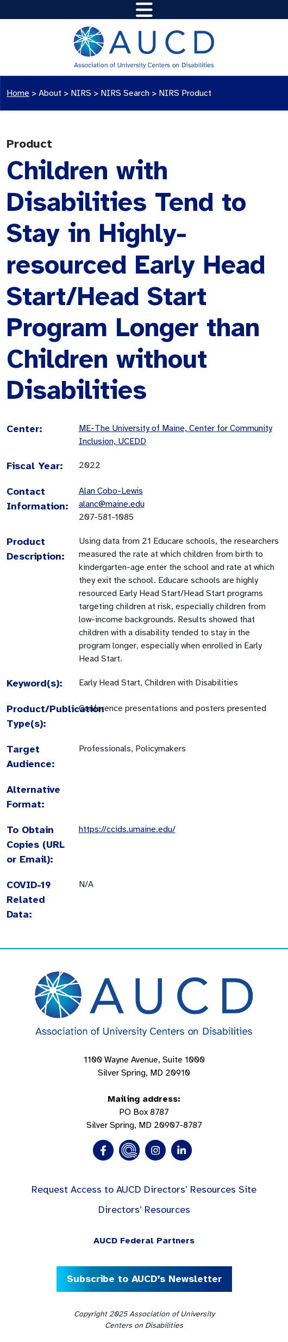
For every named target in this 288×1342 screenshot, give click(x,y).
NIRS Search (125, 93)
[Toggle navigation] (144, 9)
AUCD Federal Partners (144, 1240)
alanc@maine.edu (112, 504)
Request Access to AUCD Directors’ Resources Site (144, 1189)
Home (18, 93)
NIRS (81, 93)
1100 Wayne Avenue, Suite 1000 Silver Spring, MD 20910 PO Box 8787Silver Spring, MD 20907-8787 (144, 1092)
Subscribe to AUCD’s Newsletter (144, 1279)
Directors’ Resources (144, 1210)
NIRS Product (185, 93)
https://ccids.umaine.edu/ (127, 829)
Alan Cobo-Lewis (111, 490)
